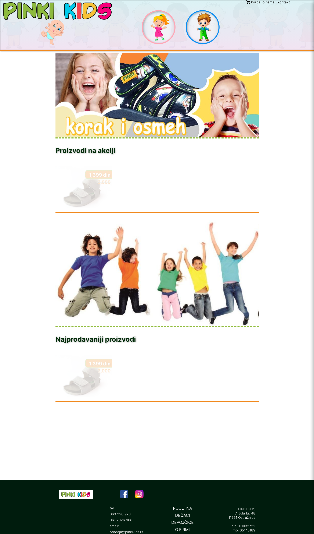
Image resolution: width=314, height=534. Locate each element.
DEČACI (182, 515)
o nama (268, 2)
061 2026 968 (121, 520)
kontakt (284, 2)
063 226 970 (120, 514)
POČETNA (182, 508)
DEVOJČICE (182, 522)
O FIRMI (182, 529)
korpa (253, 2)
